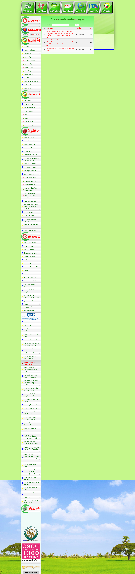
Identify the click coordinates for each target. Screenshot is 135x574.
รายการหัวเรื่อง (50, 28)
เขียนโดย (78, 28)
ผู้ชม (91, 28)
